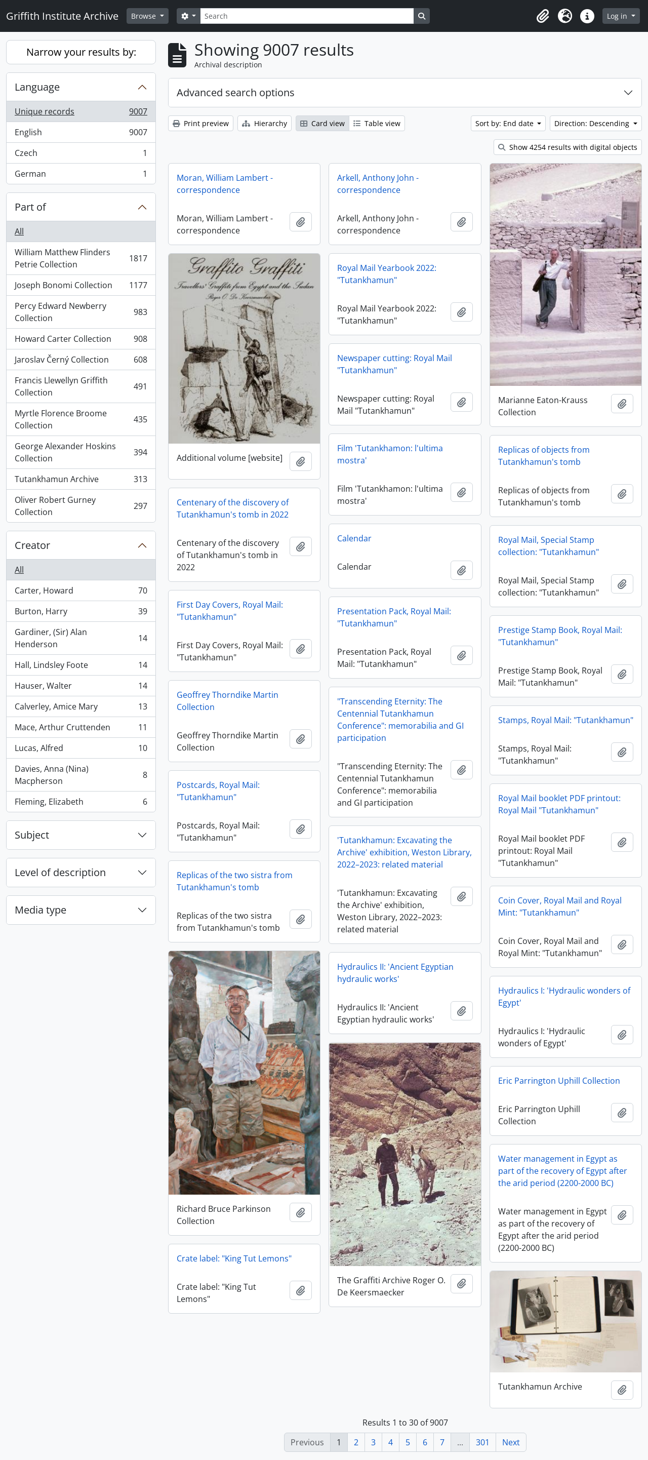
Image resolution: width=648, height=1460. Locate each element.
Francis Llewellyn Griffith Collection (80, 386)
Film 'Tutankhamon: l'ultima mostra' (390, 454)
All (19, 231)
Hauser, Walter (80, 688)
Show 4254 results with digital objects (567, 147)
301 (483, 1442)
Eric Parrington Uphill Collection (559, 1080)
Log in (618, 16)
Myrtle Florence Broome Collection (80, 419)
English (80, 134)
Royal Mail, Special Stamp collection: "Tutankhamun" (548, 546)
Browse (144, 16)
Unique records (80, 113)
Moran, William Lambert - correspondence (225, 183)
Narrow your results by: (81, 52)
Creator (32, 545)
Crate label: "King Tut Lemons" (234, 1258)
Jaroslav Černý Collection (80, 361)
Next (511, 1442)
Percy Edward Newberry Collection (80, 312)
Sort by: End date (505, 123)
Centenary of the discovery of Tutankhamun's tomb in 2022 (233, 508)
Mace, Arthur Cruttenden (80, 729)
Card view (322, 123)
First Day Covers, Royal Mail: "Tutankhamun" (230, 610)
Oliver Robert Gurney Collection (80, 506)
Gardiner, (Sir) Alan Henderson (80, 638)
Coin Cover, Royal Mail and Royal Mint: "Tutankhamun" (560, 906)
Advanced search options (236, 92)
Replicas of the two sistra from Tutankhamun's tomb (235, 881)
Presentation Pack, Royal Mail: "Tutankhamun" (394, 617)
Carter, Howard (80, 592)
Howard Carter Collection (80, 341)
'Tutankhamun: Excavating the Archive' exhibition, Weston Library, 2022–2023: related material (404, 852)
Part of (30, 207)
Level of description (60, 872)
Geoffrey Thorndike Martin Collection (227, 701)
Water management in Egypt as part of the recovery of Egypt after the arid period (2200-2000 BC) (562, 1171)
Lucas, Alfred (80, 750)
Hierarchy (264, 123)
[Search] (307, 16)
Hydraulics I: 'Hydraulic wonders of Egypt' (564, 996)
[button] (543, 16)
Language (37, 87)
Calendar (354, 538)
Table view (376, 123)
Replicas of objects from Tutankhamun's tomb (544, 455)
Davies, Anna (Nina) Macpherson (80, 774)
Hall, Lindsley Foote (80, 667)
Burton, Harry (80, 613)
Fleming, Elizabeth (80, 804)
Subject (32, 835)
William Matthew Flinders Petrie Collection (80, 258)
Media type (40, 910)
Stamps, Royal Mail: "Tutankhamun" (565, 720)
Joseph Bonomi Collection (80, 287)
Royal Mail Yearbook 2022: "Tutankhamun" (386, 274)
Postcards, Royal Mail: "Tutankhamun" (218, 791)
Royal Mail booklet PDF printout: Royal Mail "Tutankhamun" (559, 804)
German (80, 176)
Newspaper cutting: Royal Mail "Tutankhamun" (394, 364)
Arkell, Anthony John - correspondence (378, 183)
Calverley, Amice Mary (80, 708)
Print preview (201, 123)
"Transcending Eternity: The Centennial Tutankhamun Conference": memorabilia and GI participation (400, 719)
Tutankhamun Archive (80, 481)
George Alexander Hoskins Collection (80, 452)
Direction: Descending (592, 123)
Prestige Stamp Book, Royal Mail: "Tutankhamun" (560, 636)
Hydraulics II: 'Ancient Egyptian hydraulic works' (395, 972)
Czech (80, 155)
